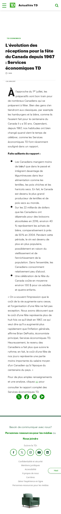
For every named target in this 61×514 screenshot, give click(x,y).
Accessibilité (30, 469)
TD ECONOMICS (14, 38)
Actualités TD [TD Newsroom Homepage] (28, 5)
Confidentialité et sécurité (31, 461)
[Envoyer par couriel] (42, 397)
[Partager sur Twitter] (19, 397)
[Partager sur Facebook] (26, 397)
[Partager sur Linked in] (34, 397)
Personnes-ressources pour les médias (28, 432)
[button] (4, 6)
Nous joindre (30, 438)
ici (37, 381)
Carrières (30, 477)
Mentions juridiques (30, 465)
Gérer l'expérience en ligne (30, 481)
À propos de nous (30, 473)
